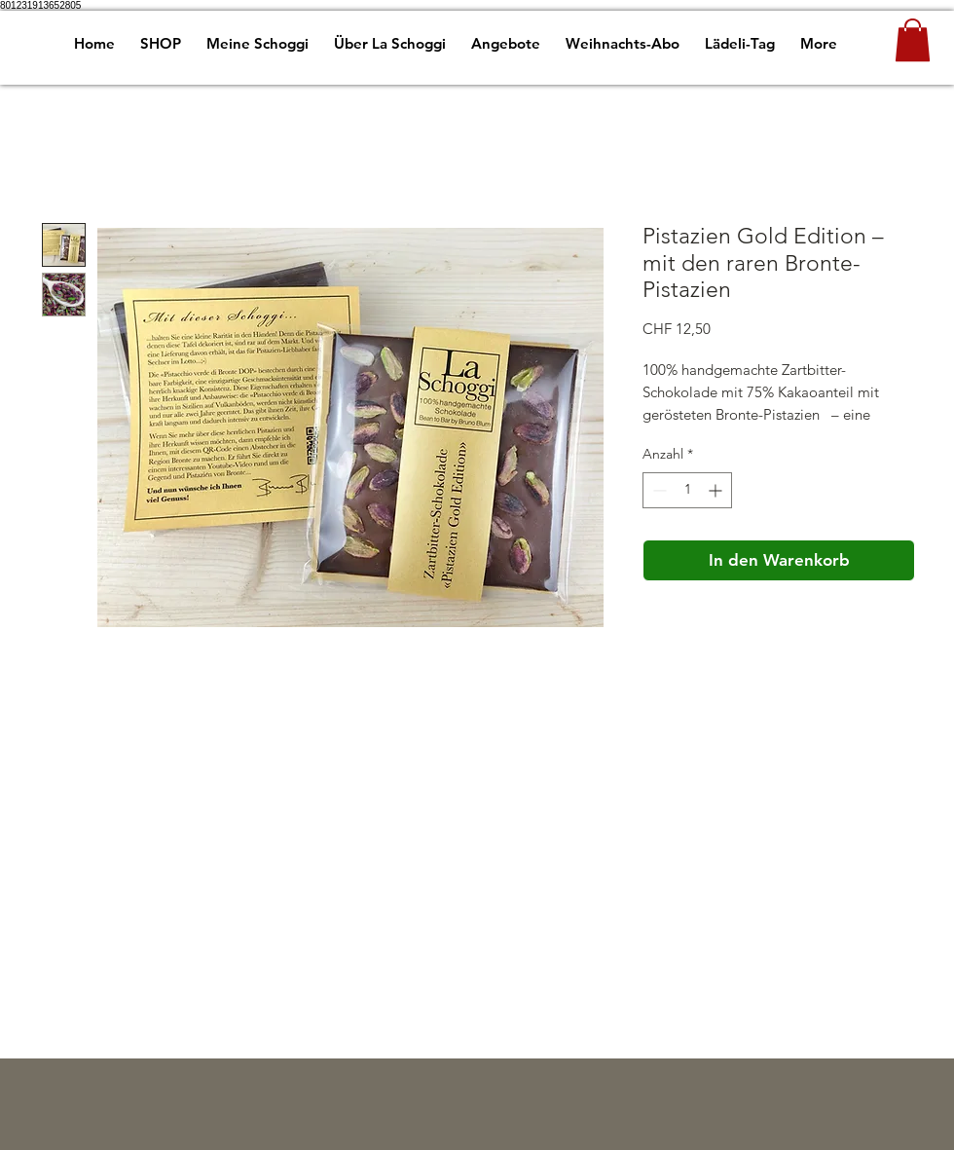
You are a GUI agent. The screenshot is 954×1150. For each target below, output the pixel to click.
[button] (913, 40)
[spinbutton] (687, 490)
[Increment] (717, 490)
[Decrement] (657, 490)
